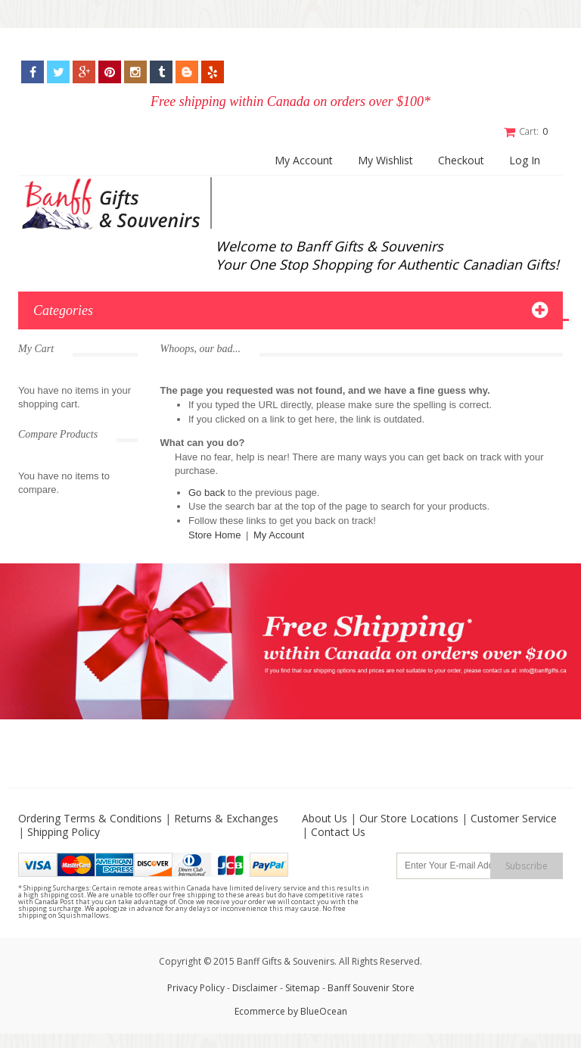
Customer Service (514, 817)
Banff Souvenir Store (371, 987)
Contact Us (338, 831)
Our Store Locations (408, 817)
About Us (324, 817)
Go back (206, 491)
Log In (524, 160)
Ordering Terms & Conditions (90, 817)
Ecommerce (260, 1010)
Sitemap (302, 987)
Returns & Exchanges (226, 817)
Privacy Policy (196, 987)
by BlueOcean (317, 1010)
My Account (304, 160)
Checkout (461, 160)
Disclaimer (256, 987)
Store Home (214, 534)
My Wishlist (385, 160)
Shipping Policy (63, 831)
